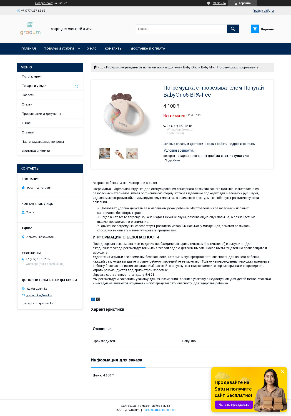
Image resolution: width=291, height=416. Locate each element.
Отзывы (28, 132)
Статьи (27, 104)
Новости (28, 95)
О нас (92, 48)
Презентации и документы (42, 113)
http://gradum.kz (36, 288)
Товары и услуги (59, 48)
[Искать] (233, 29)
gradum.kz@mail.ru (39, 295)
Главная (28, 48)
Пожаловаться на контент (159, 409)
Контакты (114, 48)
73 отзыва (219, 3)
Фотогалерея (32, 76)
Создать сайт (44, 3)
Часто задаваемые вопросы (43, 141)
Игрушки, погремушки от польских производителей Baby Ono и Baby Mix (160, 67)
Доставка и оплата (148, 48)
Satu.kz (165, 405)
